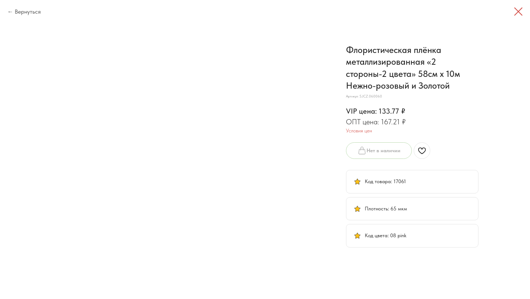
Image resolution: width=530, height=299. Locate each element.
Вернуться (28, 11)
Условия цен (359, 131)
